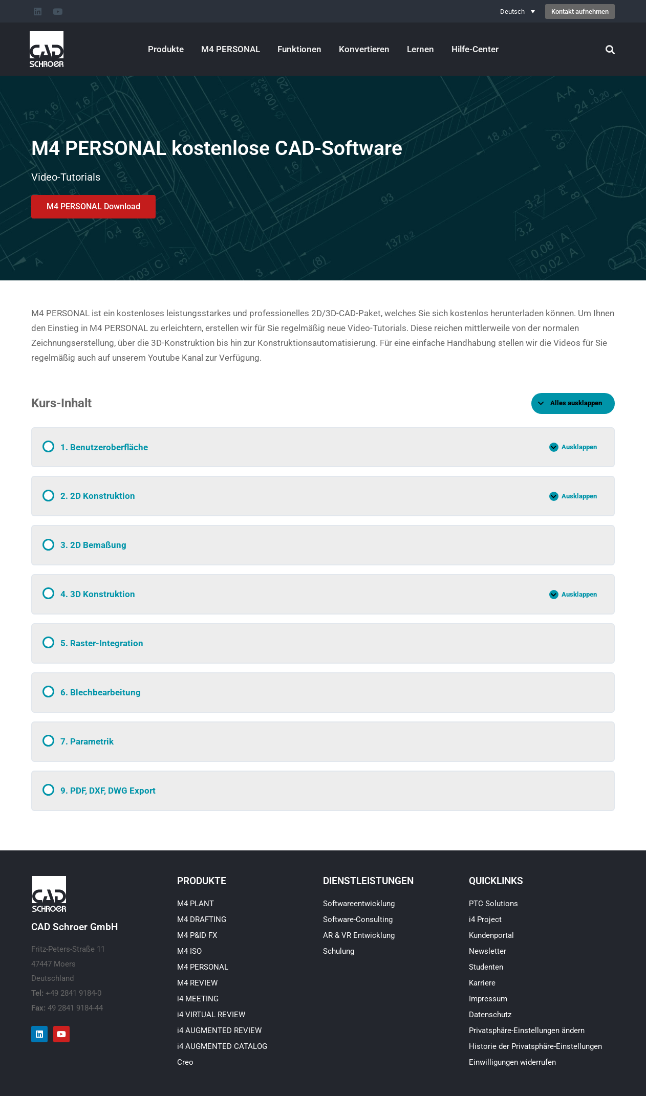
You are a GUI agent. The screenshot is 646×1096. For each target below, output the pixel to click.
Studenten (486, 967)
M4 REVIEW (197, 983)
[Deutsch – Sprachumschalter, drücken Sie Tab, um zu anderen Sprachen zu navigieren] (517, 11)
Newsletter (487, 951)
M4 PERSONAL (230, 49)
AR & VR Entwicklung (359, 935)
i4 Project (485, 919)
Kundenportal (491, 935)
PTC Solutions (493, 903)
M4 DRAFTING (201, 919)
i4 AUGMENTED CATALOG (222, 1046)
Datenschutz (490, 1014)
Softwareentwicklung (359, 903)
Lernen (420, 49)
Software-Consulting (358, 919)
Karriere (482, 983)
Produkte (166, 49)
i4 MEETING (198, 998)
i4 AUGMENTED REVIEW (219, 1030)
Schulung (338, 951)
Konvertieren (364, 49)
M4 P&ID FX (197, 935)
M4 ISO (189, 951)
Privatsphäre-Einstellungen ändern (527, 1030)
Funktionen (299, 49)
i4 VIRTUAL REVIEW (211, 1014)
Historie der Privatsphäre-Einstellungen (535, 1046)
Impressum (488, 998)
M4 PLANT (195, 903)
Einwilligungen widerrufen (512, 1062)
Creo (185, 1062)
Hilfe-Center (475, 49)
